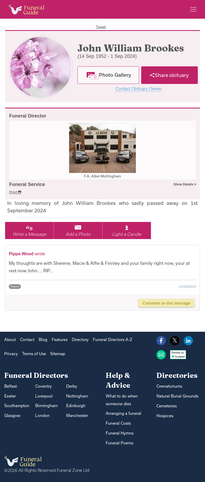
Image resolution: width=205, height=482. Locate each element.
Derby (71, 386)
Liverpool (44, 396)
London (42, 415)
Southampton (16, 405)
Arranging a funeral (123, 413)
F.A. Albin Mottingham (102, 176)
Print (15, 192)
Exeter (10, 396)
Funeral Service (27, 184)
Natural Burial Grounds (177, 396)
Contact (27, 339)
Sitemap (57, 353)
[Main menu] (193, 9)
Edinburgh (75, 405)
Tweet (101, 27)
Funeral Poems (119, 443)
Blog (43, 339)
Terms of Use (34, 353)
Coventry (43, 386)
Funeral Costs (118, 423)
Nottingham (77, 396)
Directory (80, 339)
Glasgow (12, 415)
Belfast (10, 386)
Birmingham (46, 405)
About (10, 339)
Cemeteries (166, 406)
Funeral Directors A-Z (112, 339)
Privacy (11, 353)
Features (60, 339)
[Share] (169, 75)
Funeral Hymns (119, 433)
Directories (177, 375)
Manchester (77, 415)
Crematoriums (169, 386)
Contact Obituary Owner (139, 89)
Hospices (164, 416)
